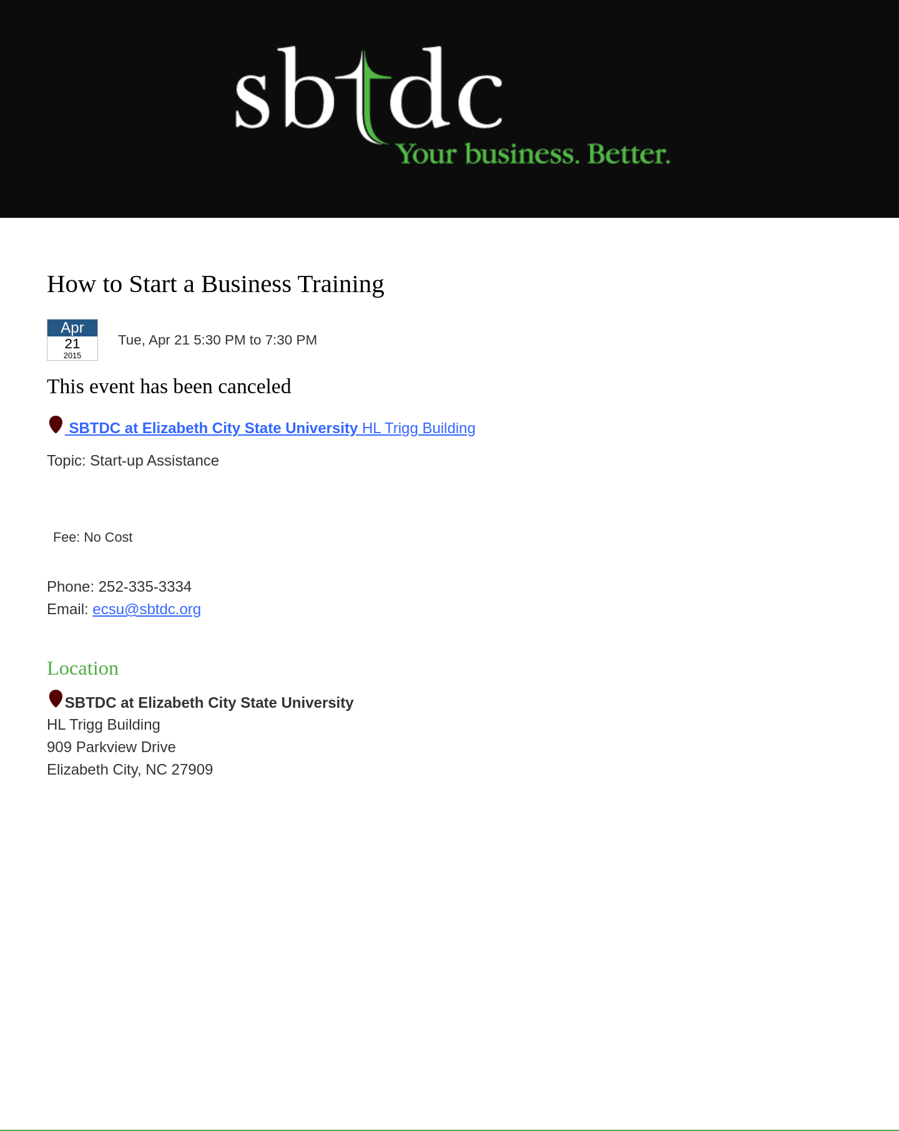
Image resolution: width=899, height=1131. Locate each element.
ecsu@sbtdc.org (146, 608)
